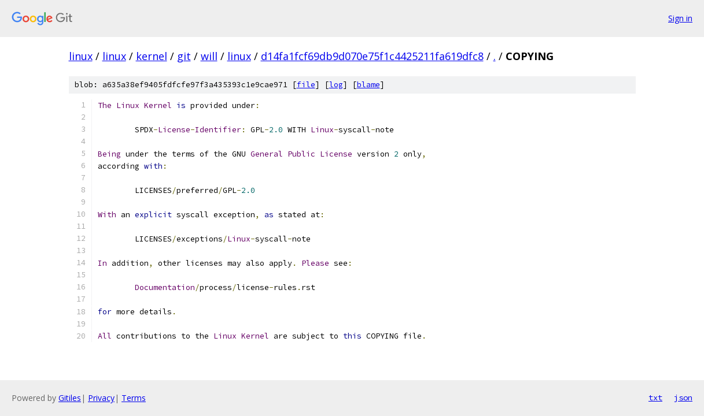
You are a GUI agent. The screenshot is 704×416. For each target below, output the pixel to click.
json (683, 397)
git (184, 56)
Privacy (101, 397)
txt (655, 397)
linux (81, 56)
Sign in (680, 18)
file (306, 85)
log (336, 85)
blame (368, 85)
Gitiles (69, 397)
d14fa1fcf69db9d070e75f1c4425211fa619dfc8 (372, 56)
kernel (151, 56)
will (209, 56)
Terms (133, 397)
